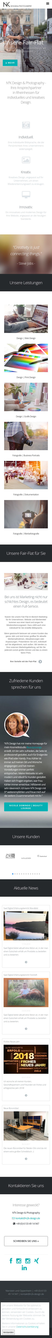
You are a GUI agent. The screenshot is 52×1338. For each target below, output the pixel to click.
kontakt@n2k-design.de (28, 1218)
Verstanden (8, 1332)
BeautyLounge (34, 747)
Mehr (10, 63)
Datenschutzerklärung (27, 1326)
